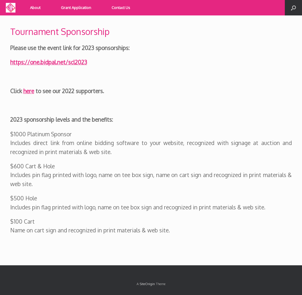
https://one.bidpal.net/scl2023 (48, 62)
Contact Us (121, 7)
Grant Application (76, 7)
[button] (293, 7)
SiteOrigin (147, 284)
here (28, 90)
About (35, 7)
